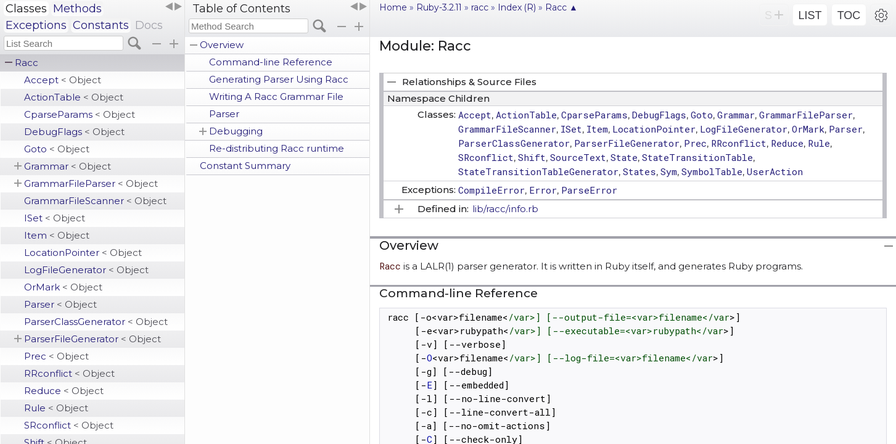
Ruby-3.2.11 (439, 7)
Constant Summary (245, 165)
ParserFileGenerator (92, 339)
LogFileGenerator (86, 270)
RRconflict (69, 373)
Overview (222, 45)
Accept (62, 80)
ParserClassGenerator (96, 321)
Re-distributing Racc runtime (276, 148)
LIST (809, 15)
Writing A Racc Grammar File (276, 96)
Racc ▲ (561, 7)
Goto (56, 149)
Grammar (67, 166)
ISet (54, 218)
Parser (60, 304)
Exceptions (36, 25)
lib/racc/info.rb (505, 209)
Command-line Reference (270, 62)
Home (393, 7)
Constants (101, 25)
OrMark (63, 287)
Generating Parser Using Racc (278, 79)
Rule (56, 408)
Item (56, 235)
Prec (56, 356)
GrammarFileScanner (95, 201)
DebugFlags (74, 132)
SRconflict (68, 425)
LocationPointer (83, 252)
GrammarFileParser (91, 183)
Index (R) (517, 7)
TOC (849, 15)
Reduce (64, 391)
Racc (26, 62)
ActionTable (73, 97)
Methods (77, 8)
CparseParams (79, 114)
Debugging (236, 131)
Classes (26, 8)
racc (479, 7)
